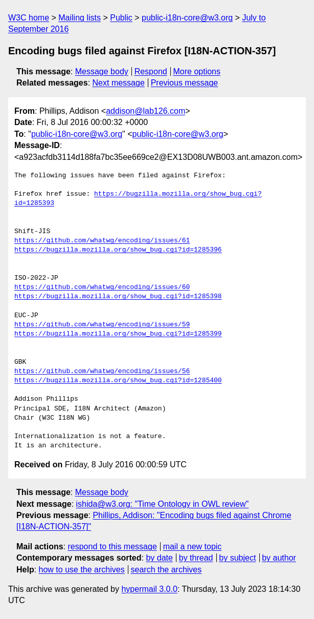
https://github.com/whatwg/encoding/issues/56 (102, 371)
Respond (150, 71)
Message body (101, 71)
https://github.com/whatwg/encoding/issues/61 (102, 240)
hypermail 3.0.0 (149, 589)
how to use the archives (82, 569)
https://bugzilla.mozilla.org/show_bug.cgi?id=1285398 (118, 296)
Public (121, 17)
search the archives (166, 569)
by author (279, 557)
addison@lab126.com (145, 111)
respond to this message (112, 546)
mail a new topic (192, 546)
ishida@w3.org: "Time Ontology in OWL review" (162, 504)
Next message (119, 82)
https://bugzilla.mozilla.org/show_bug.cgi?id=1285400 (118, 380)
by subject (237, 557)
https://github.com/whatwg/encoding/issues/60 (102, 287)
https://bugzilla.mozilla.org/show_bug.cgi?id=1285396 (118, 250)
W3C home (28, 17)
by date (159, 557)
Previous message (184, 82)
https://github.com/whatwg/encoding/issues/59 (102, 324)
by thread (196, 557)
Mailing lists (79, 17)
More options (197, 71)
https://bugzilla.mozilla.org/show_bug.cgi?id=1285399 (118, 334)
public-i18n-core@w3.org (187, 17)
